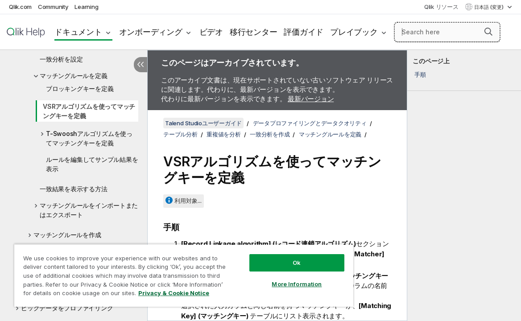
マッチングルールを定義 (73, 75)
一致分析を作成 (269, 134)
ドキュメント (78, 32)
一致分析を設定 (61, 59)
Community (53, 6)
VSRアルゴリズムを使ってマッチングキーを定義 (89, 111)
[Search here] (447, 32)
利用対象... (188, 200)
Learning (86, 6)
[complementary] (464, 185)
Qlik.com (20, 6)
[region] (165, 272)
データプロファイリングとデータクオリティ (310, 123)
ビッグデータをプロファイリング (67, 308)
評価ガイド (303, 32)
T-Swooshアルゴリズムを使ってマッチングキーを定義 (89, 138)
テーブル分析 (180, 134)
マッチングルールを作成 (67, 235)
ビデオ (211, 32)
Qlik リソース (441, 6)
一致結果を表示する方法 (73, 189)
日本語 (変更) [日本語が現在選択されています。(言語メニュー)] (489, 7)
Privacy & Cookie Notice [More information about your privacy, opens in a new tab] (86, 294)
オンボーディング (150, 32)
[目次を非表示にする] (140, 64)
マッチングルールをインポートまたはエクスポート (89, 210)
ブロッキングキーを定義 (79, 88)
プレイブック (354, 32)
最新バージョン (311, 99)
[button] (488, 31)
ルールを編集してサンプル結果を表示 (92, 164)
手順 (420, 74)
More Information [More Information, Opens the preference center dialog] (265, 277)
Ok (265, 255)
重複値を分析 (224, 134)
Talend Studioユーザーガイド (203, 123)
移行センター (253, 32)
